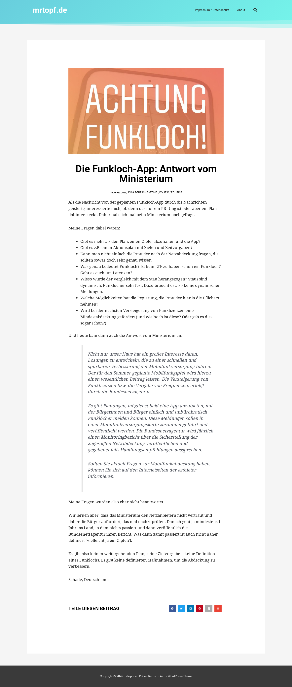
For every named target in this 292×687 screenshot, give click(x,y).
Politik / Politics (170, 192)
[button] (255, 10)
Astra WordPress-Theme (176, 676)
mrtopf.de (51, 10)
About (241, 10)
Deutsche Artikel (146, 192)
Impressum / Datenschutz (212, 10)
